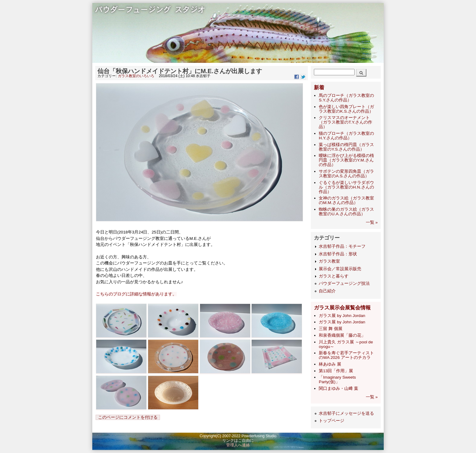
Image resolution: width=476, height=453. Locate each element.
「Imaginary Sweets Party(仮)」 (337, 379)
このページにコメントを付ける (128, 417)
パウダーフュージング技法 (344, 283)
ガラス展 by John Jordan (342, 315)
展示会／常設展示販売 (340, 269)
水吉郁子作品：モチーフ (342, 246)
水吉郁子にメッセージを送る (346, 413)
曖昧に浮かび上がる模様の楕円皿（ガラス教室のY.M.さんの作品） (346, 160)
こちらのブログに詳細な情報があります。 (136, 294)
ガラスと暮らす (333, 276)
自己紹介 (327, 291)
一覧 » (372, 222)
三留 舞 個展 (330, 328)
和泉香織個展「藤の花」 (342, 335)
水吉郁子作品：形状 (338, 254)
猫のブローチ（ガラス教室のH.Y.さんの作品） (346, 135)
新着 (319, 87)
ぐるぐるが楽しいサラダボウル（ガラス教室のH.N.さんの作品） (346, 187)
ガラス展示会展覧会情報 (342, 308)
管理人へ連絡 (238, 445)
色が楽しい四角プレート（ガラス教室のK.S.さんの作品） (346, 109)
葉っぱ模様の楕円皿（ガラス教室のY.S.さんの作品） (346, 147)
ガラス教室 (329, 261)
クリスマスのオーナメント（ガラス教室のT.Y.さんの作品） (345, 122)
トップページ (331, 420)
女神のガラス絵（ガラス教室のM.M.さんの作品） (346, 200)
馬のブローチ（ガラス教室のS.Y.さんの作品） (346, 97)
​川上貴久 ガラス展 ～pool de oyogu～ (346, 344)
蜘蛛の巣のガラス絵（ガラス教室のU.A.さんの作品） (346, 211)
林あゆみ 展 (330, 364)
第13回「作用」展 (336, 371)
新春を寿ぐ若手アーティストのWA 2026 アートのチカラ (346, 355)
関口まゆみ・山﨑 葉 (338, 388)
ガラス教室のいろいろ (136, 76)
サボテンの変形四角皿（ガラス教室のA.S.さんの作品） (346, 173)
